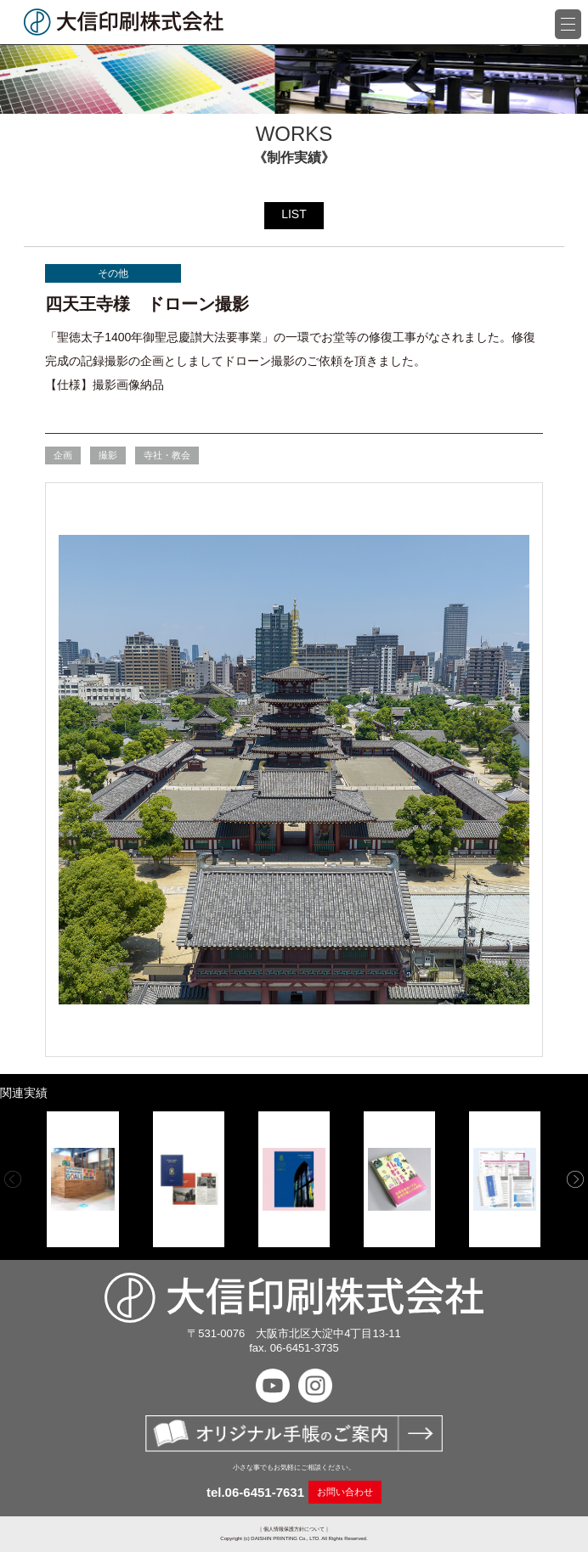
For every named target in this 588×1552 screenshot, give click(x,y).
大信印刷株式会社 (123, 22)
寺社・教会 (167, 455)
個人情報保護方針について (294, 1529)
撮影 (108, 455)
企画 (63, 455)
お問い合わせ (345, 1492)
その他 (113, 273)
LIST (294, 214)
